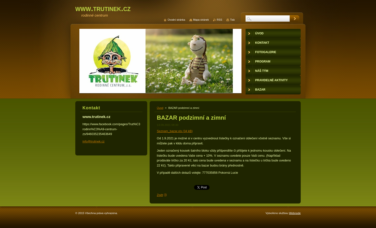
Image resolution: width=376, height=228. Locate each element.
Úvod (160, 107)
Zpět (160, 195)
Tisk (232, 19)
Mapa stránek (201, 19)
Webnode (295, 213)
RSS (219, 19)
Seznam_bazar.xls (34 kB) (175, 131)
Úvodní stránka (176, 19)
